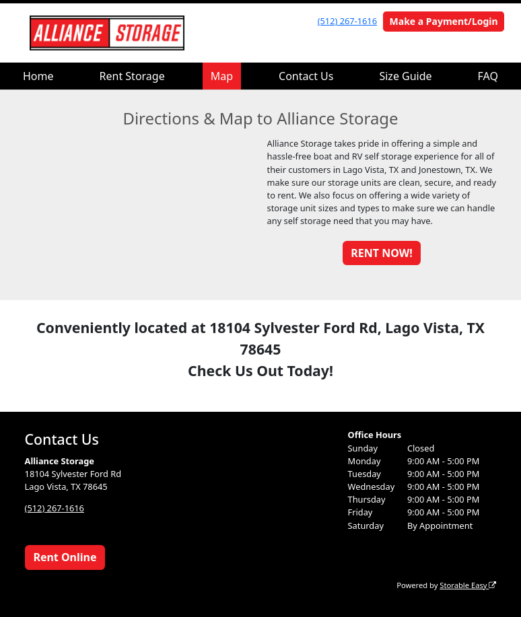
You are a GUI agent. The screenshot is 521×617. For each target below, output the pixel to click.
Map (222, 76)
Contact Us (306, 76)
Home (38, 76)
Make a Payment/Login (444, 21)
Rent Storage (132, 76)
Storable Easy (468, 585)
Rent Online (64, 557)
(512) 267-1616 (347, 21)
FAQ (488, 76)
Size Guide (405, 76)
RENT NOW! (381, 253)
